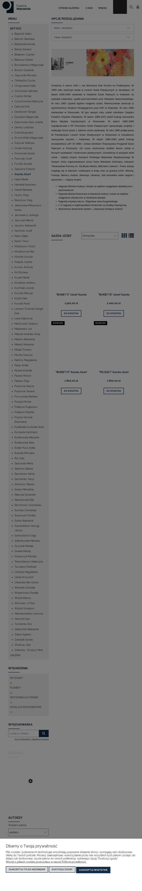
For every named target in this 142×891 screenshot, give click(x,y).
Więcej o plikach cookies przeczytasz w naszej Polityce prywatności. (46, 862)
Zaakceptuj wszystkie (93, 870)
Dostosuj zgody (62, 870)
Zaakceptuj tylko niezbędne (27, 870)
